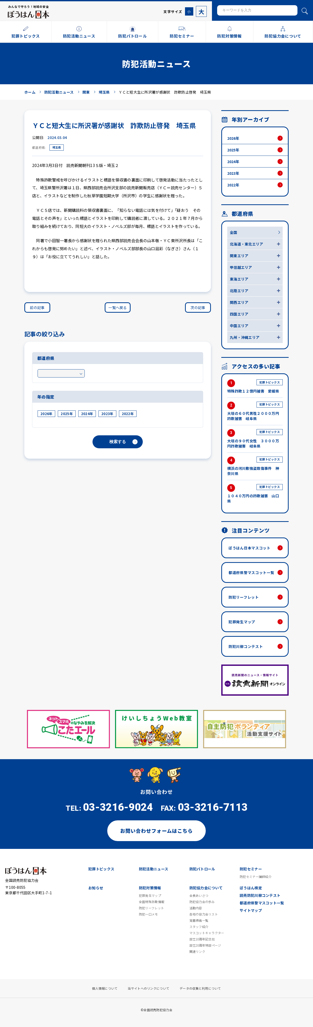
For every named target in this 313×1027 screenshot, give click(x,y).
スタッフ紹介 (199, 926)
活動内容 (195, 908)
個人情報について (104, 988)
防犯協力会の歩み (202, 901)
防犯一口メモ (148, 914)
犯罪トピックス (101, 869)
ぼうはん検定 (251, 888)
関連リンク (197, 951)
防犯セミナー (251, 869)
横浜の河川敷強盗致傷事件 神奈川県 (255, 466)
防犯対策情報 (150, 888)
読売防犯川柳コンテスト (260, 895)
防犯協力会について (206, 888)
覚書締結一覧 (199, 920)
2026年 (46, 413)
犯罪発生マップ (242, 621)
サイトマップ (251, 910)
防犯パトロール (202, 869)
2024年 (87, 413)
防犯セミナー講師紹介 (256, 876)
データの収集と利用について (200, 988)
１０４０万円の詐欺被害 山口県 (255, 494)
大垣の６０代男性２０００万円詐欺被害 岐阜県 (255, 411)
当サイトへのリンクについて (148, 988)
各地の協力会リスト (203, 914)
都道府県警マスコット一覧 (251, 572)
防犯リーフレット (244, 597)
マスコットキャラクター (206, 932)
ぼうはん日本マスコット (250, 547)
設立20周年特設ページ (205, 945)
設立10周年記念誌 (202, 939)
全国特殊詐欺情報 (151, 901)
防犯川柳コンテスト (246, 646)
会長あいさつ (199, 895)
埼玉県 (56, 147)
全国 (233, 232)
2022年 (128, 413)
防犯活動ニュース (153, 869)
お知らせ (95, 888)
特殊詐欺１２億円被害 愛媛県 (255, 386)
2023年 (107, 413)
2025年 (67, 413)
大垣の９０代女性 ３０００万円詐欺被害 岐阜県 (255, 439)
